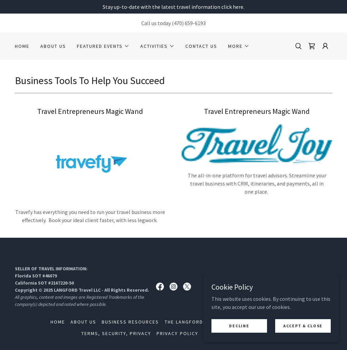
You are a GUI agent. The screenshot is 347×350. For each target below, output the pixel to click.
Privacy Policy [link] (177, 333)
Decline (239, 325)
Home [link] (22, 46)
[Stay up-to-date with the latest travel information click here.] (173, 7)
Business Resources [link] (130, 322)
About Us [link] (53, 46)
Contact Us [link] (201, 46)
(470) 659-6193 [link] (189, 23)
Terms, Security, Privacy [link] (116, 333)
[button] (103, 46)
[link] (312, 46)
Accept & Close (303, 325)
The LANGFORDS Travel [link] (196, 322)
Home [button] (57, 322)
